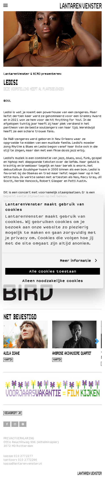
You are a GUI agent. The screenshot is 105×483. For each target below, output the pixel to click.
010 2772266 (27, 460)
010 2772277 (23, 456)
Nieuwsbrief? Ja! (12, 413)
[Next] (97, 341)
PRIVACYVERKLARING (18, 438)
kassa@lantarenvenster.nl (22, 463)
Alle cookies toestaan (52, 271)
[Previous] (8, 341)
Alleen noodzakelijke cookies (52, 280)
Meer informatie (75, 260)
